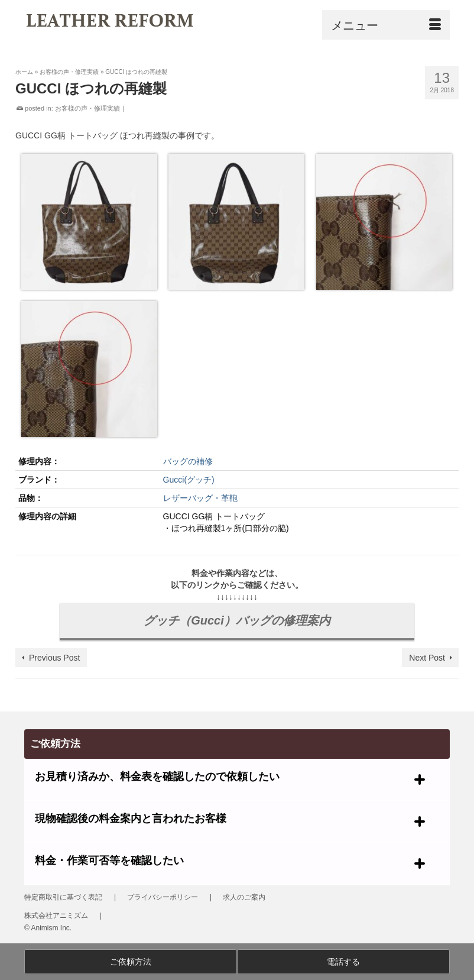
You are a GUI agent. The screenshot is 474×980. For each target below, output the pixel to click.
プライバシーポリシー (162, 897)
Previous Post (54, 657)
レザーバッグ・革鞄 (200, 498)
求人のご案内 (244, 897)
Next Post (427, 657)
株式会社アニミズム (56, 915)
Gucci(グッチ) (189, 479)
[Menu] (386, 25)
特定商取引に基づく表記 (63, 897)
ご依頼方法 (130, 961)
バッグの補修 (188, 461)
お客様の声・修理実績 (87, 108)
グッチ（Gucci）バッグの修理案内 (237, 620)
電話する (343, 961)
